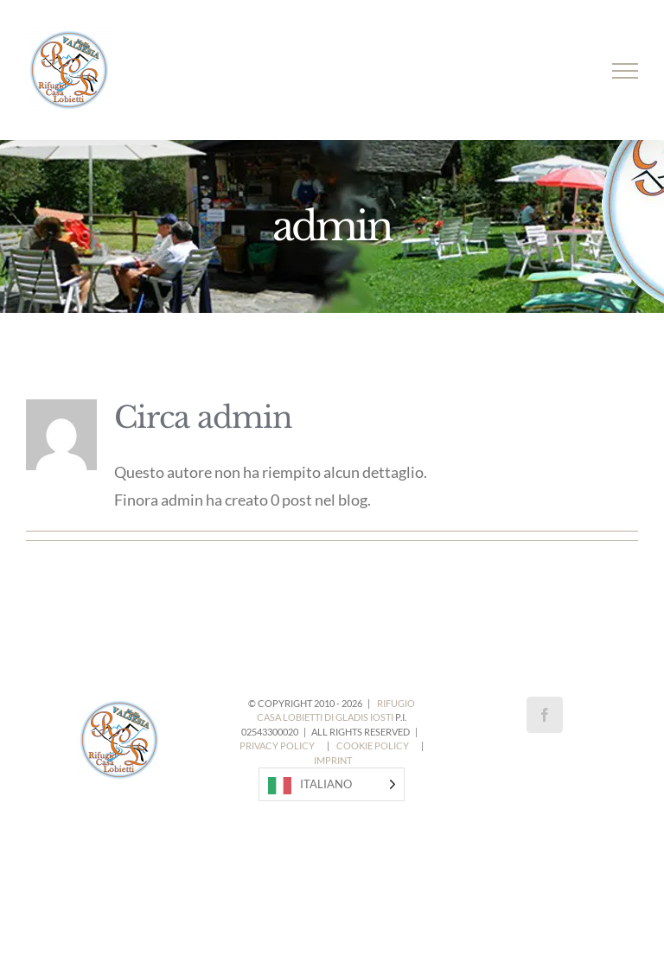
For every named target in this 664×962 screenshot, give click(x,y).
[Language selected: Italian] (332, 784)
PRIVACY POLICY (277, 745)
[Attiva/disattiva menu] (625, 71)
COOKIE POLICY (372, 745)
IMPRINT (333, 760)
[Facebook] (545, 715)
